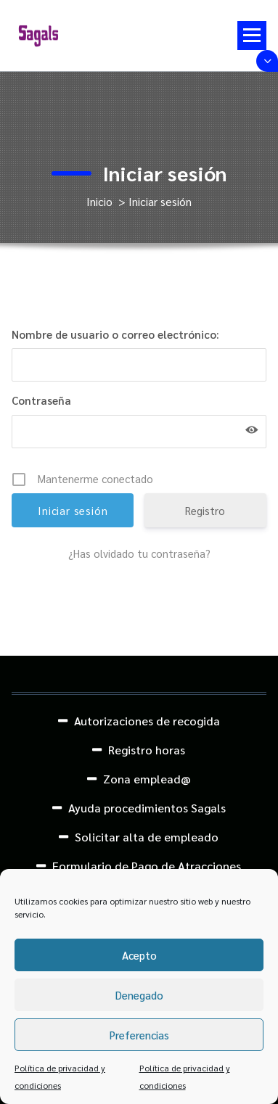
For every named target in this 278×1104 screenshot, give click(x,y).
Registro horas (146, 749)
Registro (205, 510)
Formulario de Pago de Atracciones (146, 865)
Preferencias (139, 1035)
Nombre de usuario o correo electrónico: (115, 334)
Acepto (139, 955)
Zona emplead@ (147, 778)
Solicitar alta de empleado (146, 836)
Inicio (99, 201)
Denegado (139, 995)
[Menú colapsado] (251, 35)
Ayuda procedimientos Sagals (147, 807)
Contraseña (41, 400)
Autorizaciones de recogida (147, 720)
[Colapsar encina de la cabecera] (267, 61)
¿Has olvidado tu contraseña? (139, 553)
